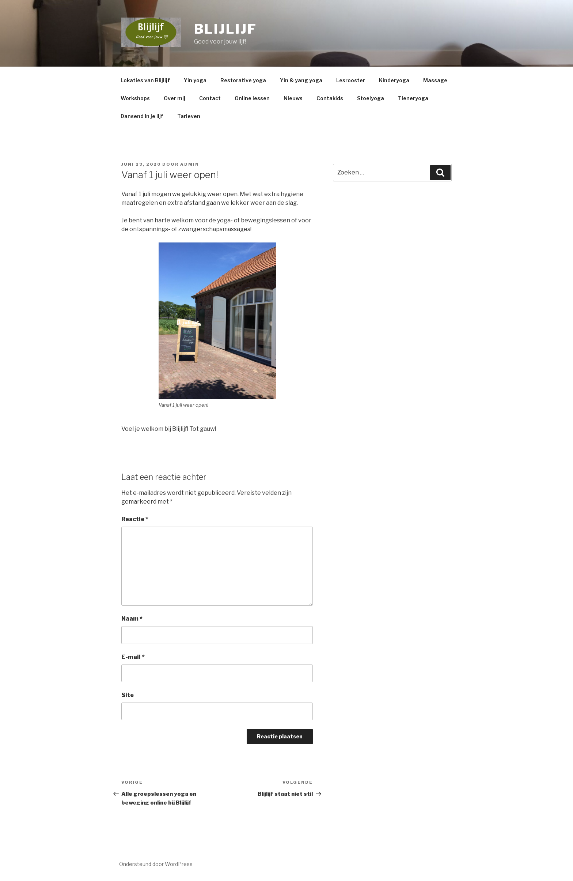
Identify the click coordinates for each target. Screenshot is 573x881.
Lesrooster (350, 80)
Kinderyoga (394, 80)
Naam (132, 618)
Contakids (329, 98)
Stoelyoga (370, 98)
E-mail (133, 657)
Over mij (174, 98)
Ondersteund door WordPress (156, 864)
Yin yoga (195, 80)
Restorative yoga (243, 80)
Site (127, 695)
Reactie (134, 519)
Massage (435, 80)
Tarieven (188, 116)
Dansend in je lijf (142, 116)
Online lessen (252, 98)
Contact (210, 98)
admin (189, 164)
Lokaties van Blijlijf (145, 80)
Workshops (135, 98)
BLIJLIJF (225, 29)
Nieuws (293, 98)
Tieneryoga (413, 98)
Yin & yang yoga (301, 80)
